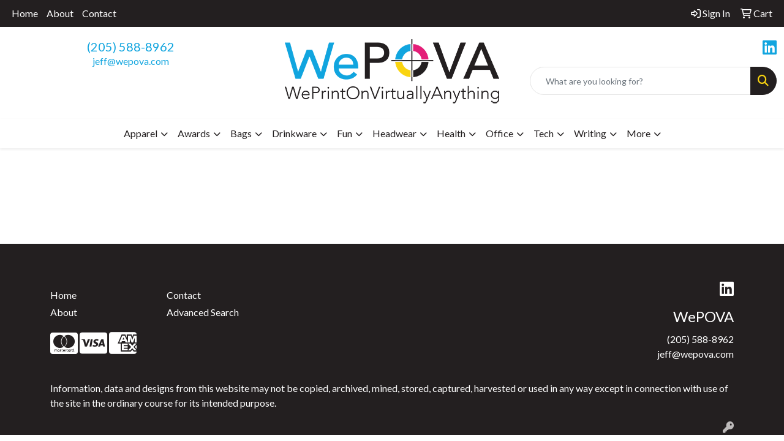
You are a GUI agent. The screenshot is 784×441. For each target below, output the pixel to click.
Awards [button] (194, 133)
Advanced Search (203, 312)
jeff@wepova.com (130, 61)
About (60, 13)
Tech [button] (543, 133)
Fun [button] (344, 133)
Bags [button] (241, 133)
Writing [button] (590, 133)
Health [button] (451, 133)
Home (25, 13)
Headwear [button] (394, 133)
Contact (99, 13)
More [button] (638, 133)
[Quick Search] (640, 81)
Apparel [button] (140, 133)
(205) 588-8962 (131, 46)
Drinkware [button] (294, 133)
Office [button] (499, 133)
